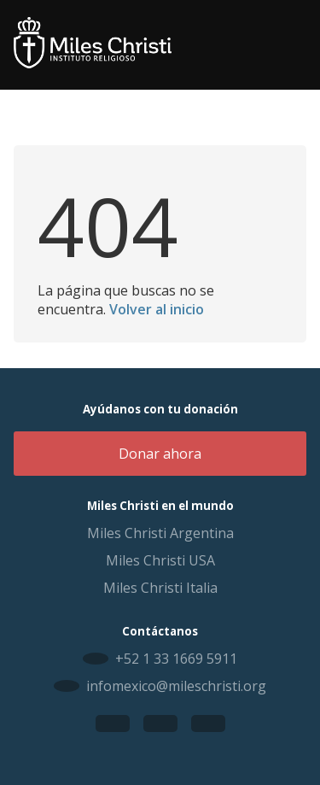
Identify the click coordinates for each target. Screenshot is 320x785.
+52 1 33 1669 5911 (176, 658)
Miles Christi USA (160, 560)
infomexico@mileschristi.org (176, 686)
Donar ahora (160, 453)
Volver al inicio (156, 309)
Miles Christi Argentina (160, 533)
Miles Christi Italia (160, 587)
